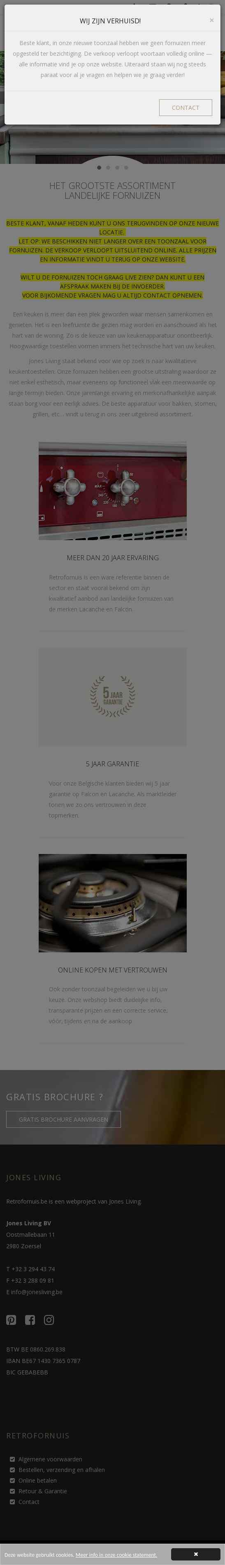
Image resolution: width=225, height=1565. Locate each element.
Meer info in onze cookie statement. (117, 1557)
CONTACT (185, 107)
